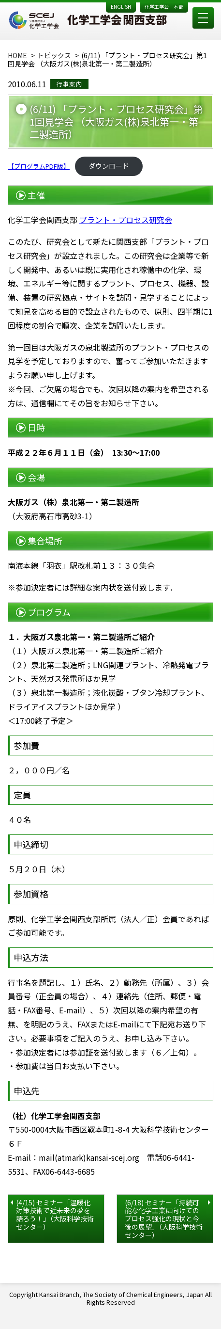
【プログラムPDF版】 (39, 166)
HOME (17, 55)
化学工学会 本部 (164, 6)
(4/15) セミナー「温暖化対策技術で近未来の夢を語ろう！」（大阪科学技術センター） (55, 1215)
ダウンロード (108, 166)
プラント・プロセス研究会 (125, 219)
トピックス (54, 55)
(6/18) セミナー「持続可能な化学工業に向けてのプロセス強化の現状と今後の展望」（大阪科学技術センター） (164, 1219)
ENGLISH (121, 6)
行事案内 (69, 84)
